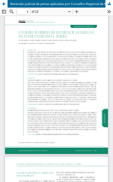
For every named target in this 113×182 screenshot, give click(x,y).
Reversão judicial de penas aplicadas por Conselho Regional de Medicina (61, 4)
